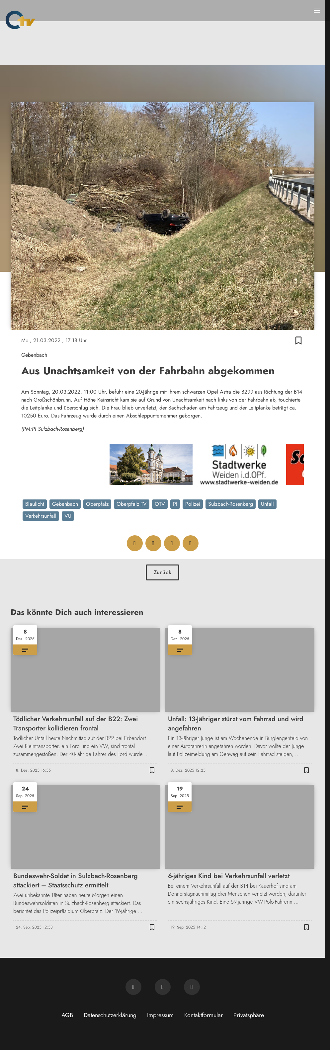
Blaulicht (34, 504)
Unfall (267, 504)
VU (67, 516)
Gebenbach (65, 504)
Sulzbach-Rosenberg (230, 504)
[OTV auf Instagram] (192, 987)
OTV (160, 504)
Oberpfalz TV (132, 504)
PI (175, 504)
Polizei (192, 504)
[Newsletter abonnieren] (133, 987)
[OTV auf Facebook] (163, 987)
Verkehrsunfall (40, 516)
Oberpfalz (97, 504)
